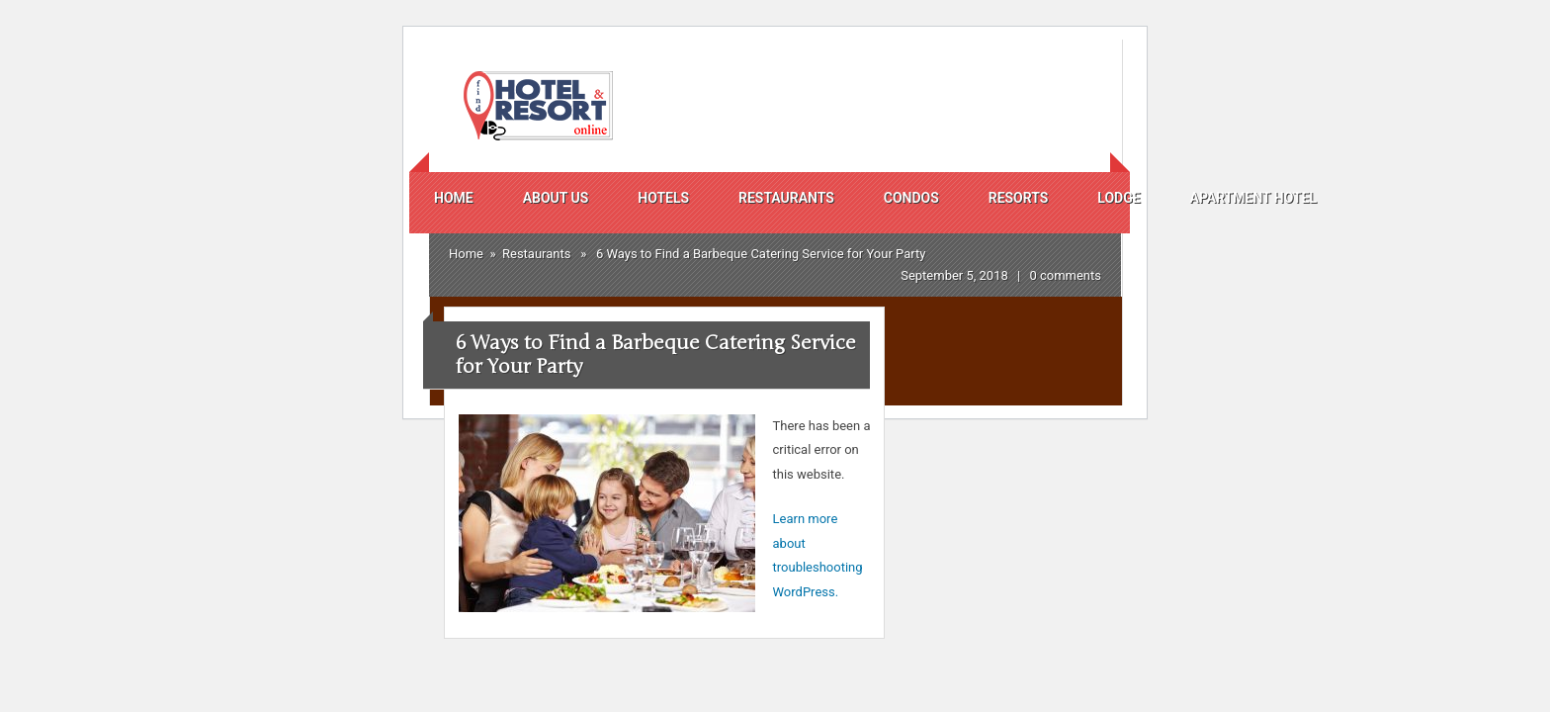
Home (454, 198)
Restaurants (786, 198)
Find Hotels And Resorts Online (536, 105)
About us (556, 198)
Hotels (663, 198)
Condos (911, 198)
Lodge (1118, 198)
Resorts (1018, 198)
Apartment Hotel (1253, 198)
